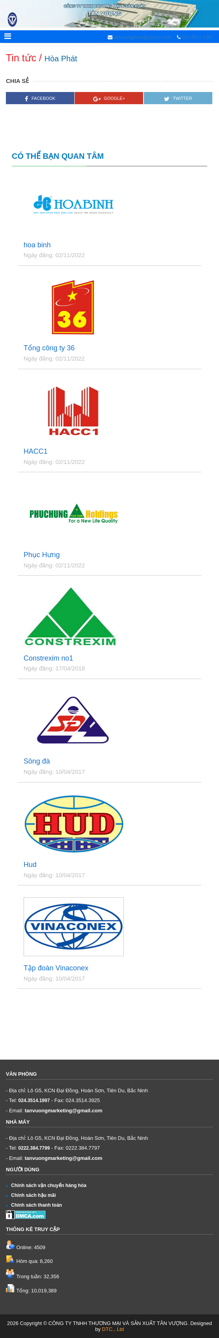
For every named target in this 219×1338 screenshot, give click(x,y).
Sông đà (37, 761)
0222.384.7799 (34, 1148)
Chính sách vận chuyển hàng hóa (46, 1185)
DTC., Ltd (113, 1329)
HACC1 (36, 451)
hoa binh (37, 245)
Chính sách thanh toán (34, 1205)
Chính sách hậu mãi (31, 1195)
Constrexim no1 (48, 658)
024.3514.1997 (197, 37)
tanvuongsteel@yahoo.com (141, 37)
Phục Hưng (42, 555)
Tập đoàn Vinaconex (56, 968)
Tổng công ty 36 (49, 348)
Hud (30, 865)
